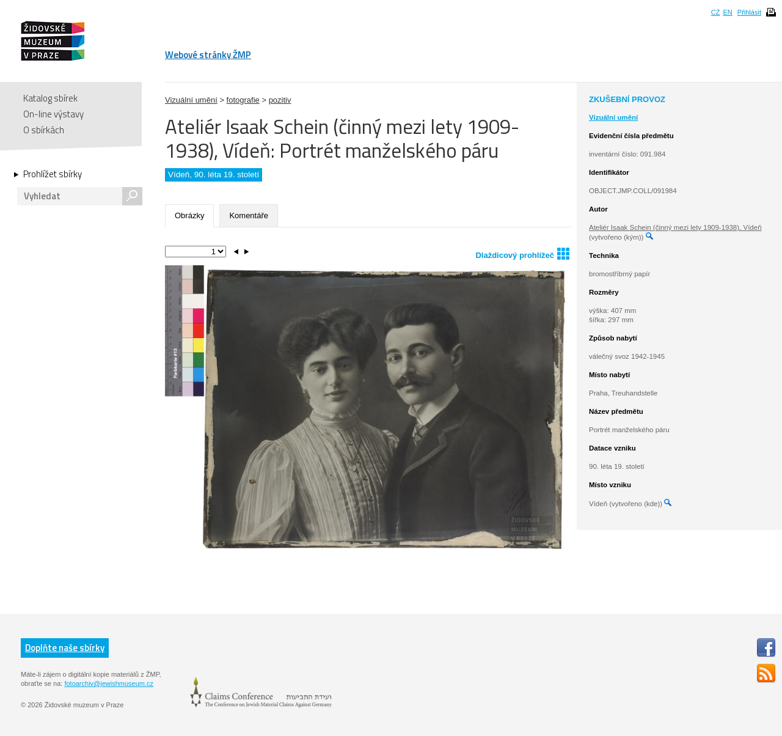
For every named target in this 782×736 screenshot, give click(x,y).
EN (727, 12)
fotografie (243, 100)
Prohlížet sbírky (52, 174)
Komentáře (248, 215)
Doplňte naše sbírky (64, 648)
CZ (715, 12)
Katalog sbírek (50, 98)
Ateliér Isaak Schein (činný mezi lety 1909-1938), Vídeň (675, 227)
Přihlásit (749, 12)
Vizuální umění (191, 100)
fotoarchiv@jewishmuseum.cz (108, 683)
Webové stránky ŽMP (208, 55)
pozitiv (280, 100)
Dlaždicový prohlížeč (522, 253)
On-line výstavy (53, 114)
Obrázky (189, 215)
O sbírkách (43, 130)
